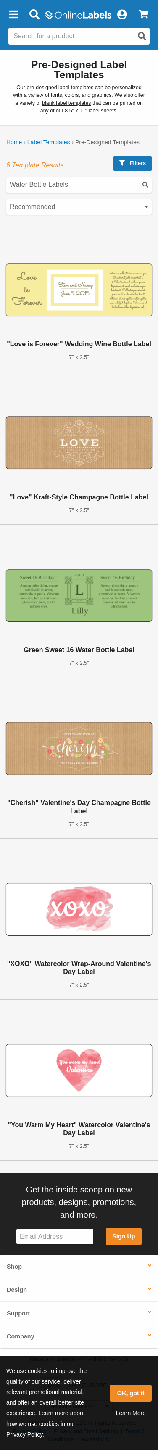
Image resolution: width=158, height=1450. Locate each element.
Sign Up (123, 1236)
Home (14, 142)
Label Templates (48, 142)
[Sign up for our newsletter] (54, 1236)
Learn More (131, 1413)
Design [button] (17, 1289)
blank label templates (66, 103)
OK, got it (131, 1393)
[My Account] (121, 15)
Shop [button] (14, 1266)
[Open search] (142, 36)
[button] (13, 15)
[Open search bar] (34, 15)
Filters (132, 163)
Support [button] (18, 1313)
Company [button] (20, 1336)
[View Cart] (143, 14)
